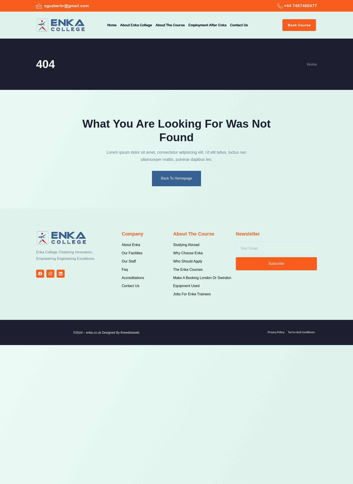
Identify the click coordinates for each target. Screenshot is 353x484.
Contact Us (239, 25)
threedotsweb (130, 332)
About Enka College (136, 25)
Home (112, 25)
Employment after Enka (207, 25)
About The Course (170, 25)
